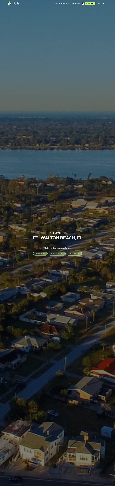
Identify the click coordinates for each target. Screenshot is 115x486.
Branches (77, 3)
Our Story (57, 3)
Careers (72, 3)
